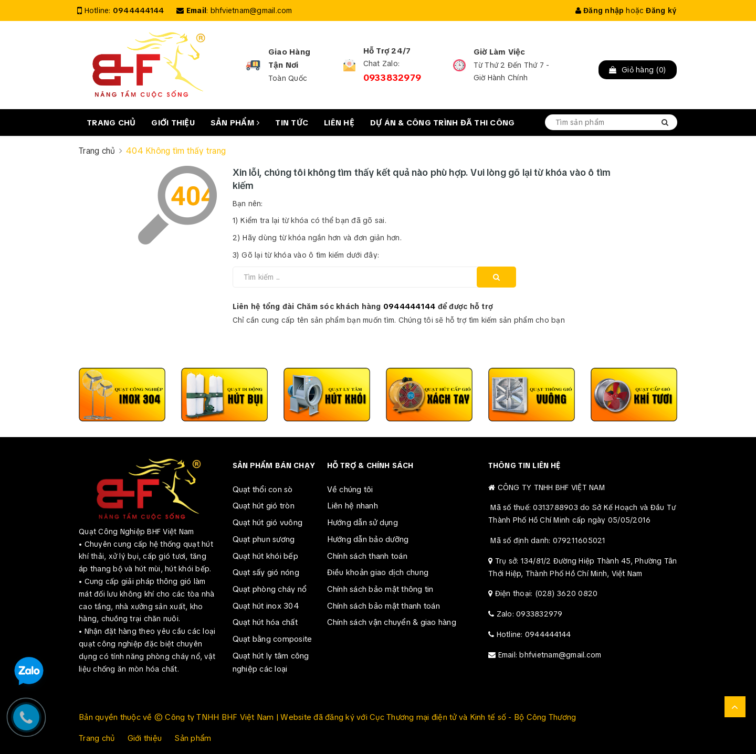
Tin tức (291, 123)
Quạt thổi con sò (263, 489)
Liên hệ (339, 123)
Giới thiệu (173, 123)
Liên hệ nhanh (352, 506)
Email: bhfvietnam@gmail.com (550, 655)
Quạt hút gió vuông (268, 522)
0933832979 (392, 77)
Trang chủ (111, 123)
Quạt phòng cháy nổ (270, 589)
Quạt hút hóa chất (265, 622)
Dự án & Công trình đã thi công (442, 123)
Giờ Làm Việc (500, 52)
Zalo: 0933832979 (530, 614)
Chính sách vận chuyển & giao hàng (391, 622)
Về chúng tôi (350, 489)
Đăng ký (661, 10)
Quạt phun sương (264, 539)
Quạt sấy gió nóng (266, 572)
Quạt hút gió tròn (264, 506)
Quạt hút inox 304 (266, 606)
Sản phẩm (235, 123)
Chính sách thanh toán (367, 556)
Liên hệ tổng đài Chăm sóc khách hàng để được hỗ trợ (363, 306)
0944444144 (138, 10)
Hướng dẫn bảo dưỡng (368, 539)
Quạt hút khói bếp (265, 556)
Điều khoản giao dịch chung (378, 572)
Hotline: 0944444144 (534, 634)
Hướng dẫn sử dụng (362, 522)
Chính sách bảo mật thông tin (380, 589)
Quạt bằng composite (272, 639)
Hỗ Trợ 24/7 (387, 51)
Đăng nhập (599, 10)
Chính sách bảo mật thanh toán (383, 606)
